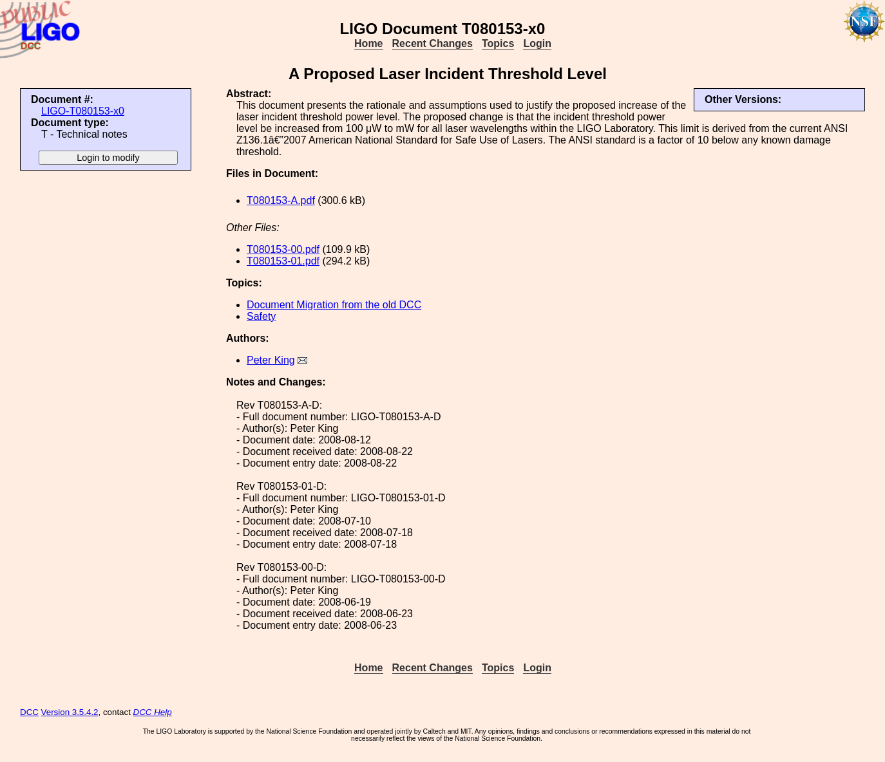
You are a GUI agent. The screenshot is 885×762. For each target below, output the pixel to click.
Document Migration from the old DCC (334, 304)
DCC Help (152, 712)
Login (537, 43)
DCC (29, 712)
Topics (498, 43)
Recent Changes (432, 43)
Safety (261, 316)
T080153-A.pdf (281, 200)
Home (368, 43)
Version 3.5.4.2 (70, 712)
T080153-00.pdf (283, 249)
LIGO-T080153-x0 (82, 111)
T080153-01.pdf (283, 261)
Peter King (271, 360)
